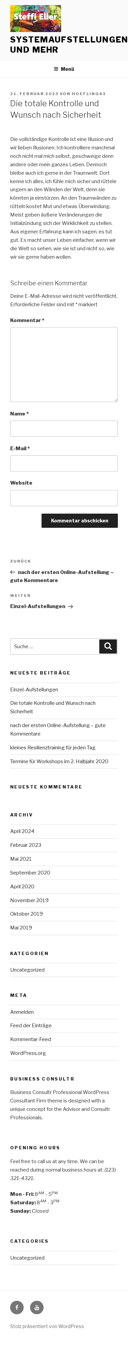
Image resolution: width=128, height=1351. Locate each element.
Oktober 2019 (26, 914)
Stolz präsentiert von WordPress (47, 1326)
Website (21, 483)
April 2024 (22, 831)
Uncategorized (27, 970)
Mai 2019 (21, 928)
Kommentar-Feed (30, 1039)
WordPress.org (28, 1053)
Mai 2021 (21, 859)
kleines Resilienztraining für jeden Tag (53, 748)
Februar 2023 (25, 845)
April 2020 (22, 887)
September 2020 (30, 873)
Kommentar (27, 320)
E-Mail (20, 448)
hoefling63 (89, 93)
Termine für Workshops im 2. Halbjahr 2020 (59, 761)
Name (19, 414)
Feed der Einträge (31, 1026)
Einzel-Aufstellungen (34, 690)
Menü (64, 69)
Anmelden (22, 1012)
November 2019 (29, 900)
